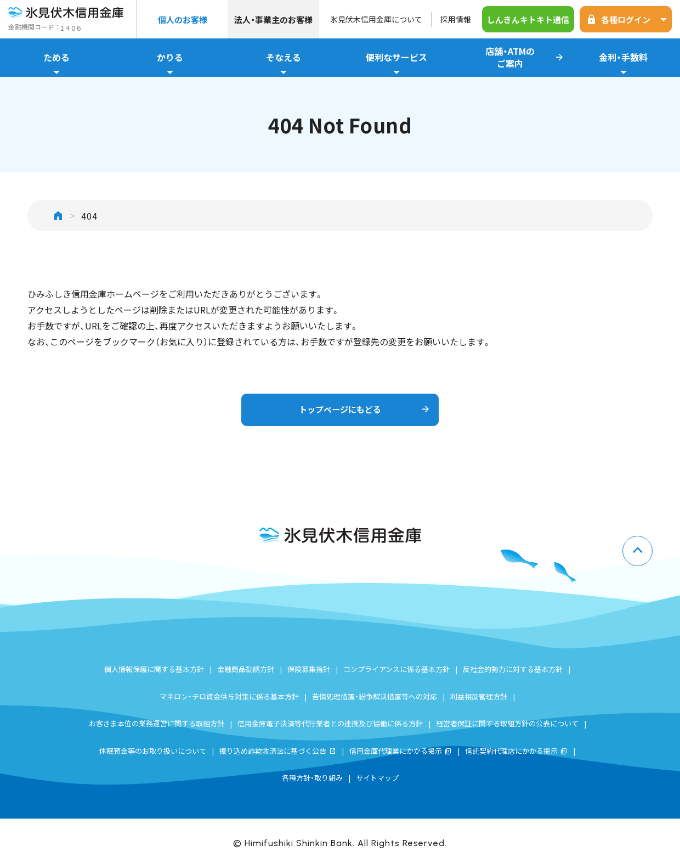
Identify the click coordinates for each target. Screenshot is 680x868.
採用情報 (455, 19)
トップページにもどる (363, 410)
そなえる (283, 64)
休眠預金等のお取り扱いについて (152, 751)
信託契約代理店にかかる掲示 (516, 751)
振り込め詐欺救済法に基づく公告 (277, 751)
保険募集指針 (308, 669)
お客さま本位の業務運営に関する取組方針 (156, 723)
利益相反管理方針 (478, 696)
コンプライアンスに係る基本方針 (396, 669)
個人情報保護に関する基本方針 (154, 669)
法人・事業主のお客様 (273, 19)
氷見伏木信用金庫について (376, 19)
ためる (57, 64)
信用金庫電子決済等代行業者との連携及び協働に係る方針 (330, 723)
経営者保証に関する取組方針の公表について (507, 723)
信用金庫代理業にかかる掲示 (400, 751)
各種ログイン (628, 19)
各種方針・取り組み (312, 777)
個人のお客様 (182, 19)
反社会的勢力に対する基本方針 (513, 669)
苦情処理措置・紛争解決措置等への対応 (374, 696)
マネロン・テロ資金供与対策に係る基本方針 (229, 696)
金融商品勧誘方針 (245, 669)
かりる (170, 64)
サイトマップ (377, 777)
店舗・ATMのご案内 (525, 57)
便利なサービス (397, 64)
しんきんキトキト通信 (528, 19)
